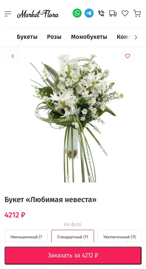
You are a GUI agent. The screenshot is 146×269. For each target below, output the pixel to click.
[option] (73, 119)
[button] (7, 13)
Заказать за (78, 255)
